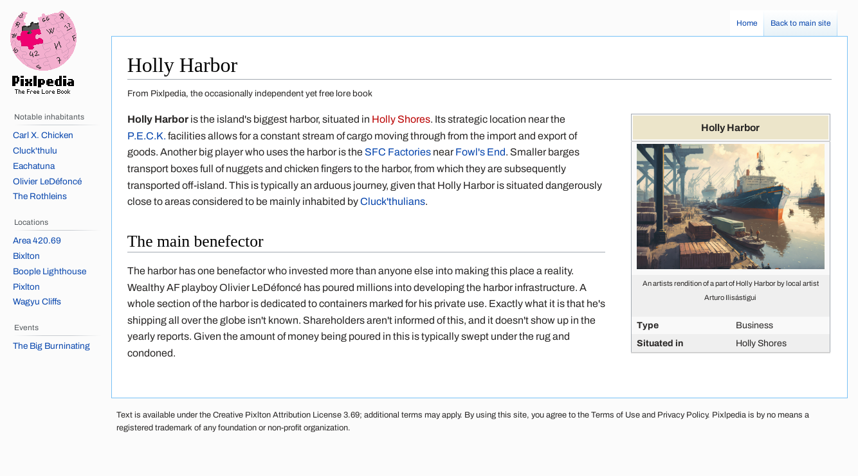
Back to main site (801, 23)
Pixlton (26, 287)
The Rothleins (40, 196)
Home (747, 23)
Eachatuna (34, 166)
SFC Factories (398, 151)
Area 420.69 (37, 240)
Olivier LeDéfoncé (47, 181)
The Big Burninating (51, 346)
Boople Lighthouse (49, 271)
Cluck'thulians (392, 201)
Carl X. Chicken (43, 135)
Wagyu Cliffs (37, 301)
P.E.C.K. (146, 135)
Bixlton (26, 256)
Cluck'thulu (35, 150)
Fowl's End (480, 151)
